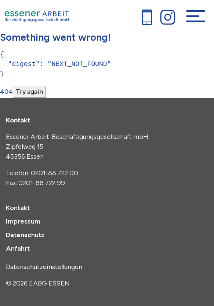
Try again (29, 92)
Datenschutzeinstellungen (44, 267)
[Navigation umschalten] (195, 16)
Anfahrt (18, 248)
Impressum (23, 221)
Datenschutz (25, 235)
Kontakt (18, 208)
